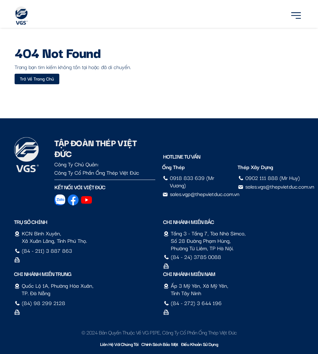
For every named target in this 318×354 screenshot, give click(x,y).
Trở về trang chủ (37, 78)
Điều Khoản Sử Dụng (199, 343)
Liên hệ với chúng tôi (119, 343)
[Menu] (295, 14)
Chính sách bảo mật (159, 343)
